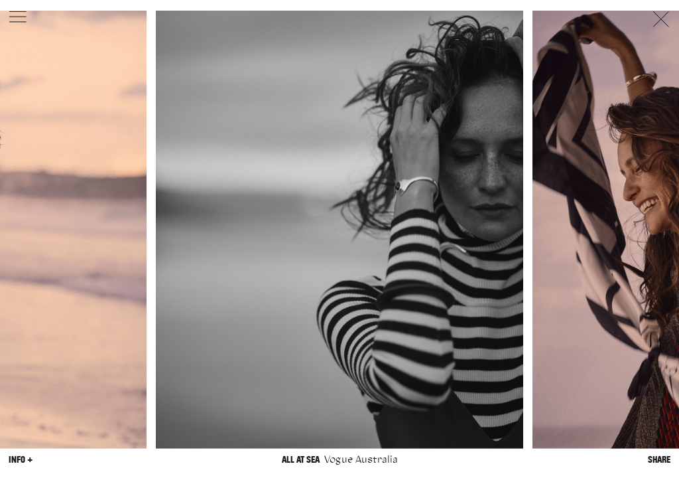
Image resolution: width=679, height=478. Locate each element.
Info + (20, 459)
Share (659, 459)
